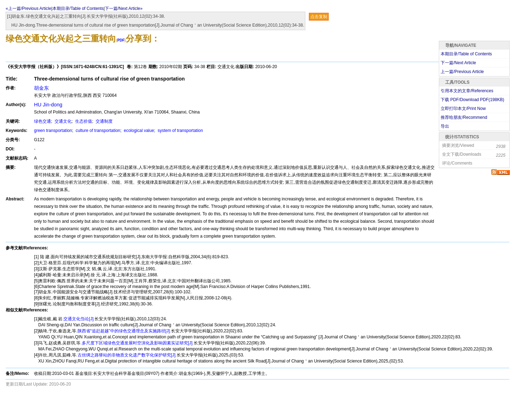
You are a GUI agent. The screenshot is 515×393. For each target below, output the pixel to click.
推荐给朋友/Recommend (464, 117)
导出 (445, 126)
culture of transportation (97, 130)
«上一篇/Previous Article (28, 8)
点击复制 (318, 16)
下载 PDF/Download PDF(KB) (472, 99)
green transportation (53, 130)
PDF (120, 40)
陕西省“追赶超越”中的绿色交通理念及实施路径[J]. (124, 330)
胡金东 (41, 88)
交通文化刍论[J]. (79, 318)
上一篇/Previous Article (462, 71)
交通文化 (62, 121)
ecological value (138, 130)
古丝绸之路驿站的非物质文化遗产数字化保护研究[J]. (127, 355)
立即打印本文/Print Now (463, 108)
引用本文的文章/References (467, 90)
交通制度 (104, 121)
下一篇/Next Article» (124, 8)
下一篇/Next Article (458, 62)
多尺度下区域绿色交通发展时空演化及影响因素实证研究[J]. (138, 343)
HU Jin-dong (48, 104)
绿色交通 (42, 121)
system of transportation (180, 130)
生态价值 (83, 121)
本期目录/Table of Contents (78, 8)
